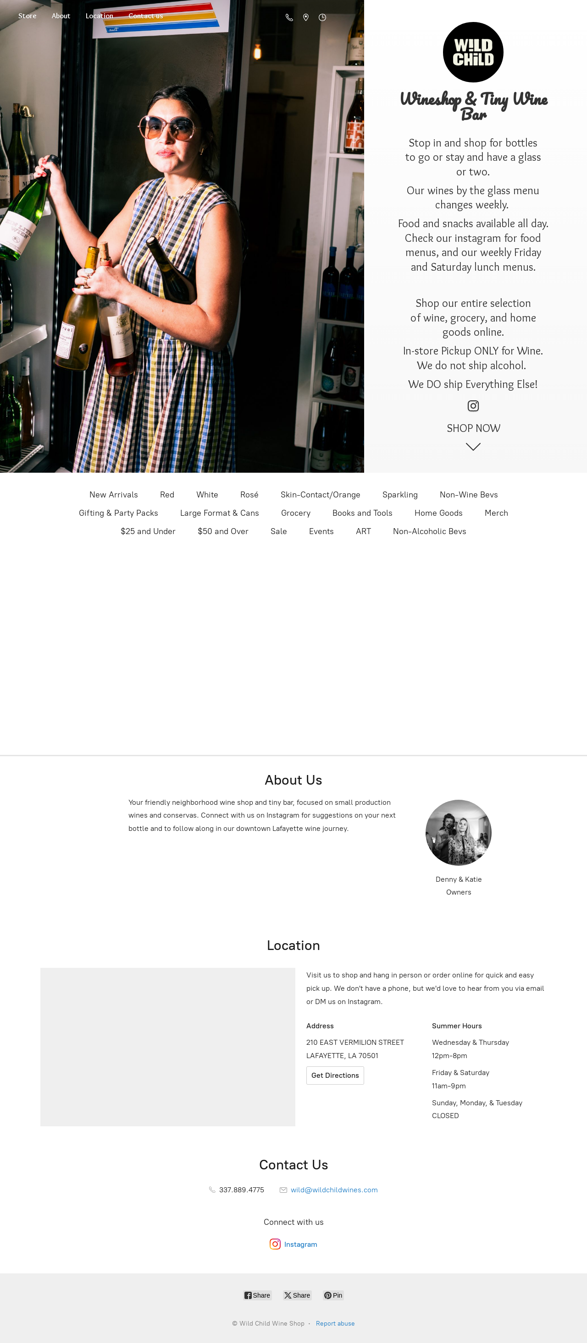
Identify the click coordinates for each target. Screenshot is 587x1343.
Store (27, 15)
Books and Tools (362, 513)
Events (321, 531)
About (61, 15)
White (207, 495)
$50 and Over (223, 531)
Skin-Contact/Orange (320, 495)
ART (363, 531)
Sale (279, 531)
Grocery (295, 513)
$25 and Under (148, 531)
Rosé (249, 495)
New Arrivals (113, 495)
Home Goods (439, 513)
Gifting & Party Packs (118, 513)
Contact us (145, 15)
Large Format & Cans (219, 513)
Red (167, 495)
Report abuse (335, 1323)
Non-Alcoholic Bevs (429, 531)
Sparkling (400, 495)
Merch (496, 513)
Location (99, 15)
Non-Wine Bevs (469, 495)
